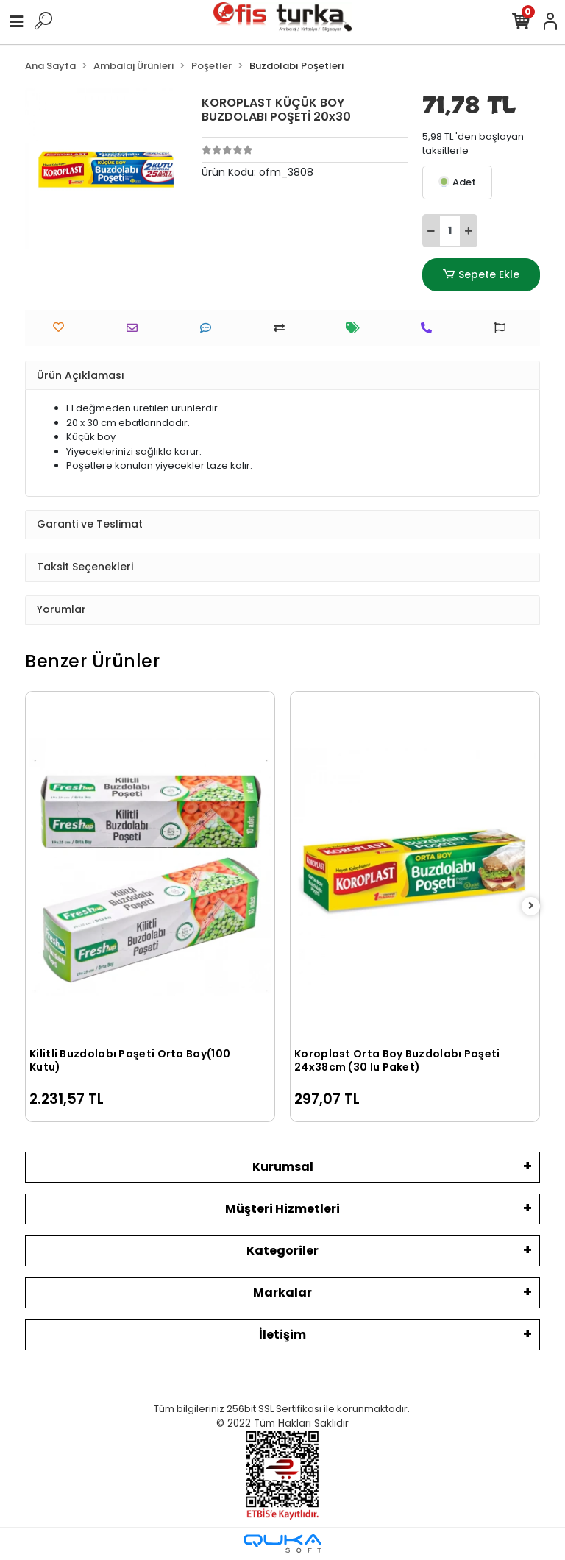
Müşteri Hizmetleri (282, 1208)
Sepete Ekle (481, 275)
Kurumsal (282, 1166)
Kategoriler (282, 1250)
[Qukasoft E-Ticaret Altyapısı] (282, 1543)
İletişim (282, 1334)
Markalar (282, 1292)
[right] (531, 906)
